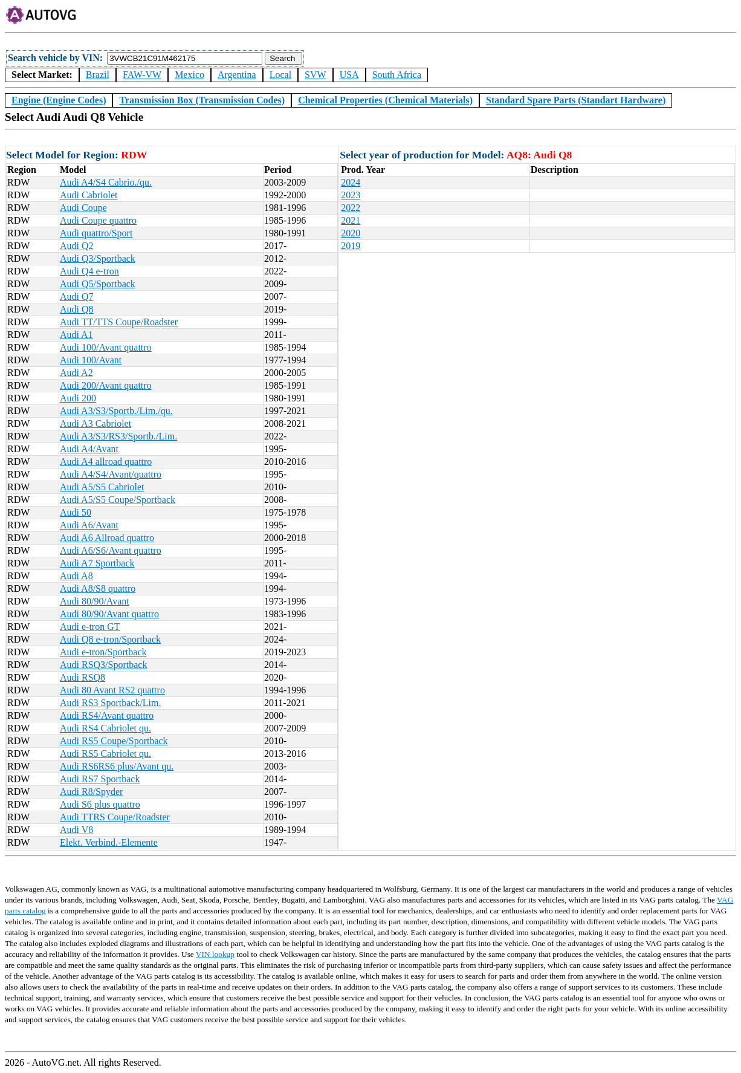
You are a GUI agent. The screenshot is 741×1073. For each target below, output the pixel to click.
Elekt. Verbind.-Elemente (109, 842)
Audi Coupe (83, 208)
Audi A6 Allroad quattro (107, 538)
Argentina (237, 75)
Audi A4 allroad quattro (106, 461)
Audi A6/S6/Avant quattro (110, 550)
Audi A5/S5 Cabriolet (102, 487)
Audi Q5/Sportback (97, 284)
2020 (350, 233)
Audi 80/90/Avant (94, 601)
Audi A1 (76, 334)
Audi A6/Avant (89, 525)
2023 (350, 195)
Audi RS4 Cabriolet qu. (105, 728)
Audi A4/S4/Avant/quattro (110, 474)
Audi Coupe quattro (98, 220)
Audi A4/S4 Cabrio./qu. (106, 182)
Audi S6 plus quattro (100, 804)
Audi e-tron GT (90, 626)
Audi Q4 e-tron (89, 271)
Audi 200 (78, 398)
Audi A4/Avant (89, 449)
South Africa (396, 75)
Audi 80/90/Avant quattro (109, 614)
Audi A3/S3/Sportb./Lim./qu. (116, 411)
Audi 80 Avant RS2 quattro (112, 690)
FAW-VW (142, 75)
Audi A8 (76, 576)
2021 (350, 220)
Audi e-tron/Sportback (103, 652)
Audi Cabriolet (89, 195)
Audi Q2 (77, 246)
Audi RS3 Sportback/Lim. (110, 703)
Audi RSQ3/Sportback (103, 665)
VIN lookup (215, 954)
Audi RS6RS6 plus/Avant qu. (116, 766)
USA (349, 75)
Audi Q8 (77, 309)
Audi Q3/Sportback (97, 258)
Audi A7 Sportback (97, 563)
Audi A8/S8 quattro (97, 588)
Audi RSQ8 (82, 677)
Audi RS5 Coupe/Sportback (114, 741)
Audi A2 (76, 373)
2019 (350, 246)
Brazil (97, 75)
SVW (315, 75)
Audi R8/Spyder (91, 791)
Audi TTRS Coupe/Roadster (115, 817)
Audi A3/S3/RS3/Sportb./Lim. (118, 436)
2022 (350, 208)
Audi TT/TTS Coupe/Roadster (119, 322)
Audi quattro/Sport (96, 233)
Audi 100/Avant (90, 360)
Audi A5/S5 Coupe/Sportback (117, 499)
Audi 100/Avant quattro (106, 347)
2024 (350, 182)
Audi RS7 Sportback (100, 779)
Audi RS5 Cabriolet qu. (105, 753)
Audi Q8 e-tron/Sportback (110, 639)
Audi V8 (76, 830)
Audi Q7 (77, 296)
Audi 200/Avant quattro (106, 385)
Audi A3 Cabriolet (95, 423)
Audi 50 (75, 512)
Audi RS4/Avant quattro (107, 715)
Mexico (189, 75)
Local (280, 75)
